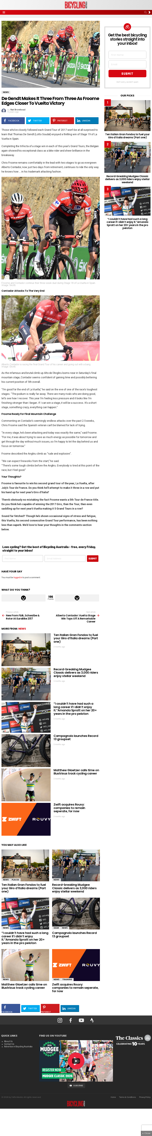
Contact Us (9, 1044)
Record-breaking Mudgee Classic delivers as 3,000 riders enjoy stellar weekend (76, 672)
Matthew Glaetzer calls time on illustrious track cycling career (76, 772)
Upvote (23, 598)
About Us (8, 1041)
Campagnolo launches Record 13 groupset (76, 737)
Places (15, 879)
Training (67, 979)
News (22, 628)
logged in (18, 577)
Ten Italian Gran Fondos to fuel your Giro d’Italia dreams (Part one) (76, 638)
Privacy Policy (145, 1097)
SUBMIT (92, 558)
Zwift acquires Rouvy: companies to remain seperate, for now (69, 807)
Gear (56, 927)
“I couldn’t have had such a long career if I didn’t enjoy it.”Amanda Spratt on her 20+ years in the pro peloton (75, 709)
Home (113, 1097)
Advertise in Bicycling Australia (18, 1046)
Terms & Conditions (127, 1097)
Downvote (77, 598)
